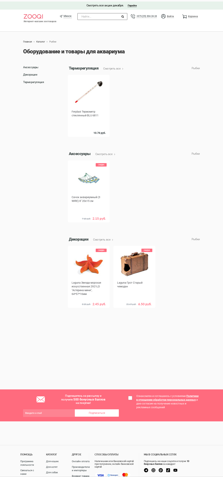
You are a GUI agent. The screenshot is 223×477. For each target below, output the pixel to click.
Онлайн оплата (81, 461)
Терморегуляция (33, 80)
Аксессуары (30, 65)
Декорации (30, 73)
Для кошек (52, 461)
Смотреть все (112, 67)
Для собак (52, 472)
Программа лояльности (27, 463)
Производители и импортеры (81, 469)
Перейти (132, 4)
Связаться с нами (27, 472)
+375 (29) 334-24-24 (147, 14)
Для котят (52, 467)
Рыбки (196, 66)
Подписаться (97, 411)
